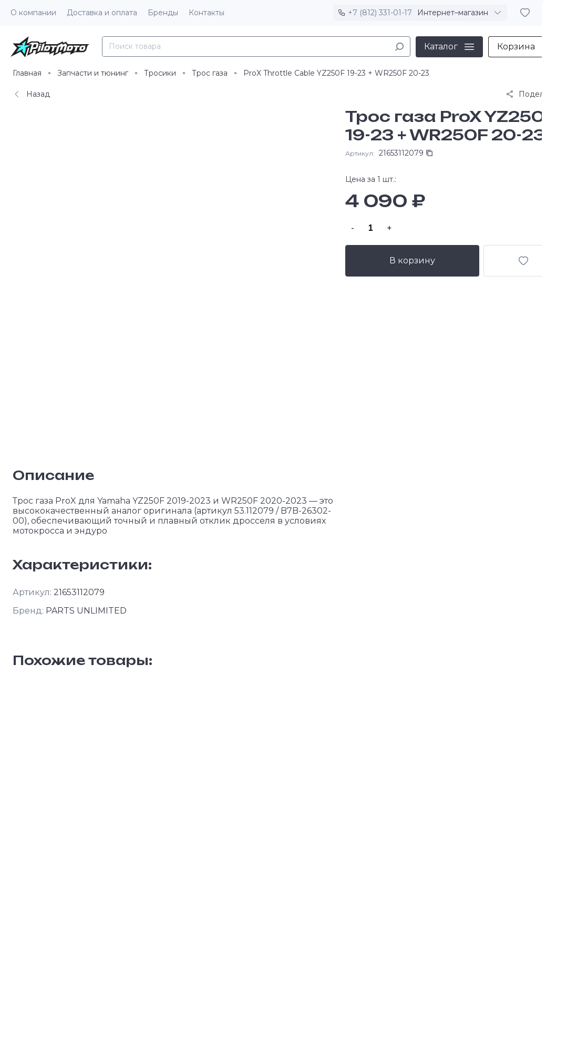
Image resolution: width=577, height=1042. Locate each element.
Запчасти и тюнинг (92, 73)
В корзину (413, 260)
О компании (33, 12)
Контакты (206, 12)
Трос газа (210, 73)
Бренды (163, 12)
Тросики (160, 73)
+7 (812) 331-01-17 (380, 12)
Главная (27, 73)
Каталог (441, 47)
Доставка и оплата (102, 12)
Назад (31, 94)
